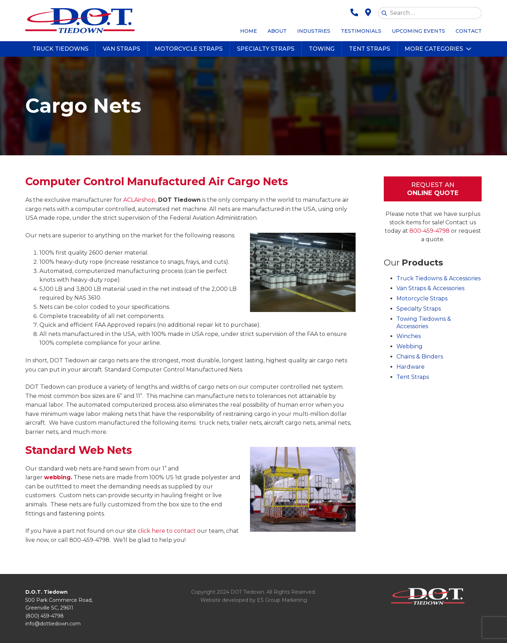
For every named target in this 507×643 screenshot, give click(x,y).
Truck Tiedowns (60, 48)
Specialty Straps (265, 48)
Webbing (409, 346)
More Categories (434, 48)
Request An (433, 189)
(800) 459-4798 (44, 616)
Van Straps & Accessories (430, 288)
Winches (408, 336)
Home (248, 31)
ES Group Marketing (282, 600)
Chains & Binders (419, 356)
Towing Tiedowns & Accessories (423, 323)
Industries (313, 31)
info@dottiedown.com (53, 623)
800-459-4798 (429, 230)
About (277, 31)
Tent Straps (369, 48)
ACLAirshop (139, 199)
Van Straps (121, 48)
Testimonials (361, 31)
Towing (321, 48)
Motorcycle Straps (189, 48)
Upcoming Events (418, 31)
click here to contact (167, 530)
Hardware (410, 366)
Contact (469, 31)
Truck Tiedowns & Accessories (438, 278)
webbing (57, 477)
